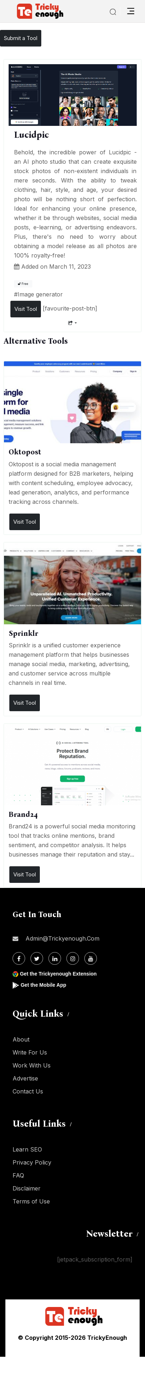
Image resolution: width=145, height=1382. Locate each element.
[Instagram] (72, 958)
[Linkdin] (54, 958)
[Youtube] (90, 958)
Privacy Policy (32, 1162)
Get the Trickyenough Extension (58, 974)
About (21, 1039)
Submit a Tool (20, 38)
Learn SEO (27, 1149)
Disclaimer (27, 1188)
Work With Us (32, 1065)
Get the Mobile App (43, 985)
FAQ (18, 1175)
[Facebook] (19, 958)
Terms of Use (31, 1201)
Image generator (40, 294)
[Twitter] (37, 958)
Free (23, 284)
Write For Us (30, 1052)
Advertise (25, 1078)
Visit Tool (25, 308)
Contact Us (28, 1091)
